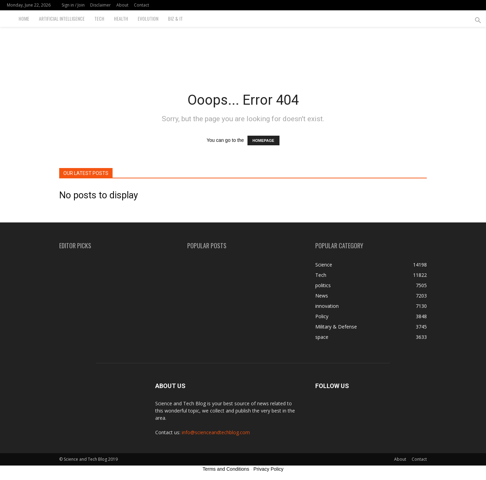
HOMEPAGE (263, 140)
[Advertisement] (243, 50)
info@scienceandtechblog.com (216, 432)
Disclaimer (100, 5)
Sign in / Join (73, 5)
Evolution (148, 18)
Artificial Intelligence (62, 18)
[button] (477, 21)
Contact (141, 5)
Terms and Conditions (226, 469)
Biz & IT (175, 18)
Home (24, 18)
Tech (99, 18)
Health (121, 18)
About (122, 5)
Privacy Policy (268, 469)
